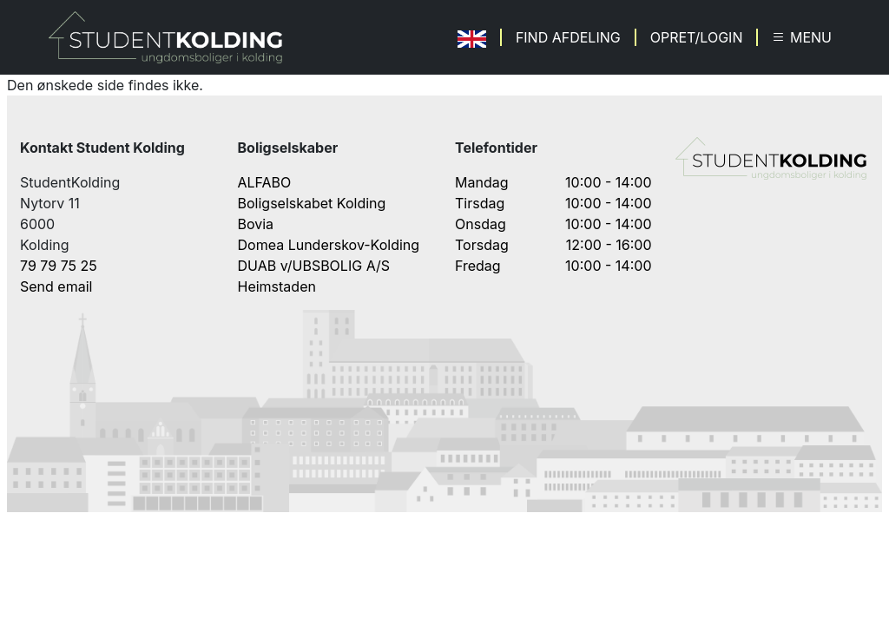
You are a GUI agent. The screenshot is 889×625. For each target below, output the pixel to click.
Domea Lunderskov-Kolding (329, 244)
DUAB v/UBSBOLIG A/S (314, 265)
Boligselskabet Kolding (312, 203)
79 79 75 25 (58, 265)
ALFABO (265, 182)
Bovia (256, 224)
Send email (56, 286)
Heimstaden (277, 286)
